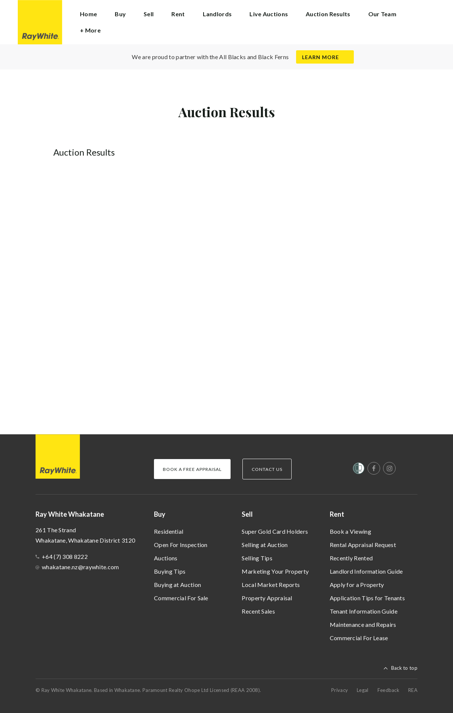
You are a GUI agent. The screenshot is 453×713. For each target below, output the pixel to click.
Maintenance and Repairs (363, 624)
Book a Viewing (350, 531)
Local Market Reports (271, 584)
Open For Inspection (181, 544)
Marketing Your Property (275, 571)
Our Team (382, 13)
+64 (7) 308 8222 (65, 556)
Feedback (388, 690)
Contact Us (267, 469)
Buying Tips (169, 571)
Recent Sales (258, 611)
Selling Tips (257, 557)
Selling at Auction (265, 544)
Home (88, 13)
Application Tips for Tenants (367, 597)
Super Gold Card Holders (275, 531)
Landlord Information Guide (366, 571)
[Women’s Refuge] (359, 470)
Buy (159, 514)
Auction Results (328, 13)
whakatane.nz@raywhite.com (80, 566)
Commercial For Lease (359, 637)
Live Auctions (268, 13)
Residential (168, 531)
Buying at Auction (177, 584)
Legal (363, 690)
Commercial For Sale (181, 597)
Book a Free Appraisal (192, 469)
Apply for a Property (357, 584)
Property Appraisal (267, 597)
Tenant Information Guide (363, 611)
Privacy (339, 690)
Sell (247, 514)
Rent (337, 514)
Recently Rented (351, 557)
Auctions (165, 557)
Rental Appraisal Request (363, 544)
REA (412, 690)
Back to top (404, 668)
